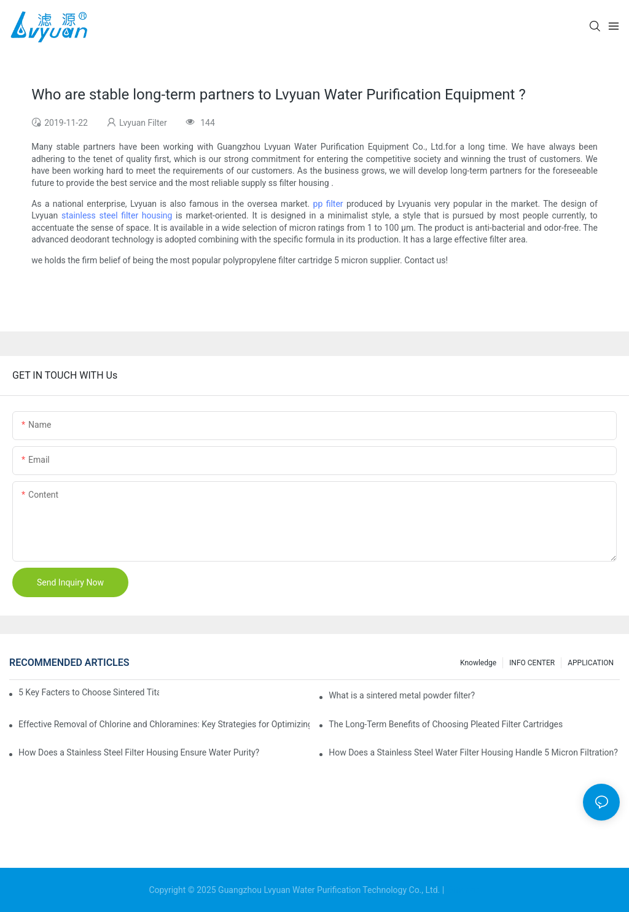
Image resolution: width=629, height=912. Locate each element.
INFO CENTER (532, 663)
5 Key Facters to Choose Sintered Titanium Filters (88, 692)
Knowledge (478, 663)
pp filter (328, 204)
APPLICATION (591, 663)
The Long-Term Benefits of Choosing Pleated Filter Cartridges (446, 724)
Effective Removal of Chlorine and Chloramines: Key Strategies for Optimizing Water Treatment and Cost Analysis (164, 724)
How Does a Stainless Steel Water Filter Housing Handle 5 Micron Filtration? (473, 752)
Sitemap (463, 890)
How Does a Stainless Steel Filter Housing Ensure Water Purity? (138, 752)
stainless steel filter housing (116, 215)
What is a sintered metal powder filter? (402, 695)
